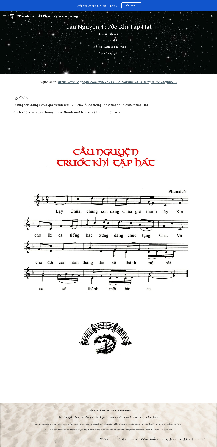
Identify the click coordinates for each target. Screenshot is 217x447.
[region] (108, 5)
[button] (4, 16)
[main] (108, 42)
